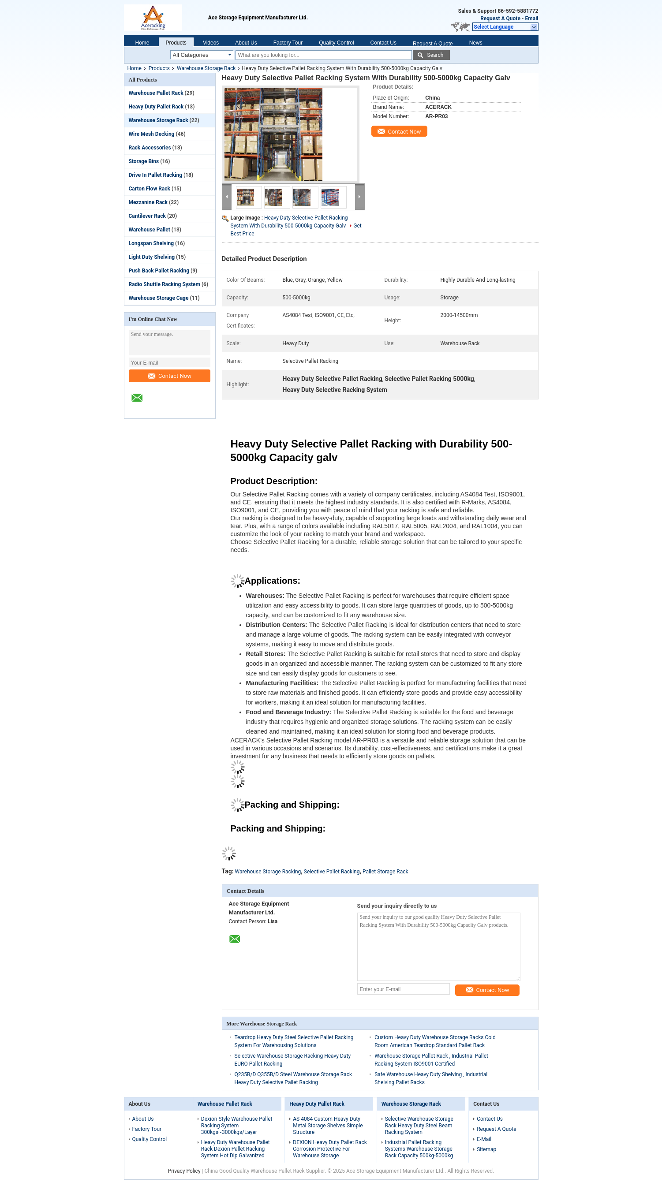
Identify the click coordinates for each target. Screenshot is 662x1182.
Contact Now (169, 376)
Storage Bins (144, 161)
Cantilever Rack (147, 216)
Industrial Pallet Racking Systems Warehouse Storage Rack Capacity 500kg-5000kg (419, 1149)
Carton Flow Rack (149, 189)
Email (532, 18)
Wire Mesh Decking (152, 134)
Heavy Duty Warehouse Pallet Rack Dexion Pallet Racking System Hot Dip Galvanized (235, 1149)
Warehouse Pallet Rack (156, 93)
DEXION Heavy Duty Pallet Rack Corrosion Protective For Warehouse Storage (330, 1149)
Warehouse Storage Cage (159, 298)
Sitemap (486, 1149)
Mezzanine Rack (148, 202)
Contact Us (383, 43)
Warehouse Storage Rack (206, 68)
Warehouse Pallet (149, 230)
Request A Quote (500, 18)
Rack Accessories (150, 148)
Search (435, 55)
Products (176, 43)
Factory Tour (288, 43)
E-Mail (484, 1139)
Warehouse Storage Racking (268, 872)
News (475, 43)
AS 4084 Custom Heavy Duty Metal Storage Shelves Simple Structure (328, 1125)
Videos (211, 43)
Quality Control (336, 43)
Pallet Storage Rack (385, 872)
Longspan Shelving (151, 243)
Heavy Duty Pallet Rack (156, 107)
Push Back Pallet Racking (159, 271)
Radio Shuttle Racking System (164, 284)
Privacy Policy (184, 1171)
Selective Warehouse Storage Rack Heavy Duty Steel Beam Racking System (419, 1125)
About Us (246, 43)
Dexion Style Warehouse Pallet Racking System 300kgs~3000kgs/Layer (237, 1125)
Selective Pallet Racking (332, 872)
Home (142, 43)
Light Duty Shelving (152, 257)
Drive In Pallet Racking (156, 175)
